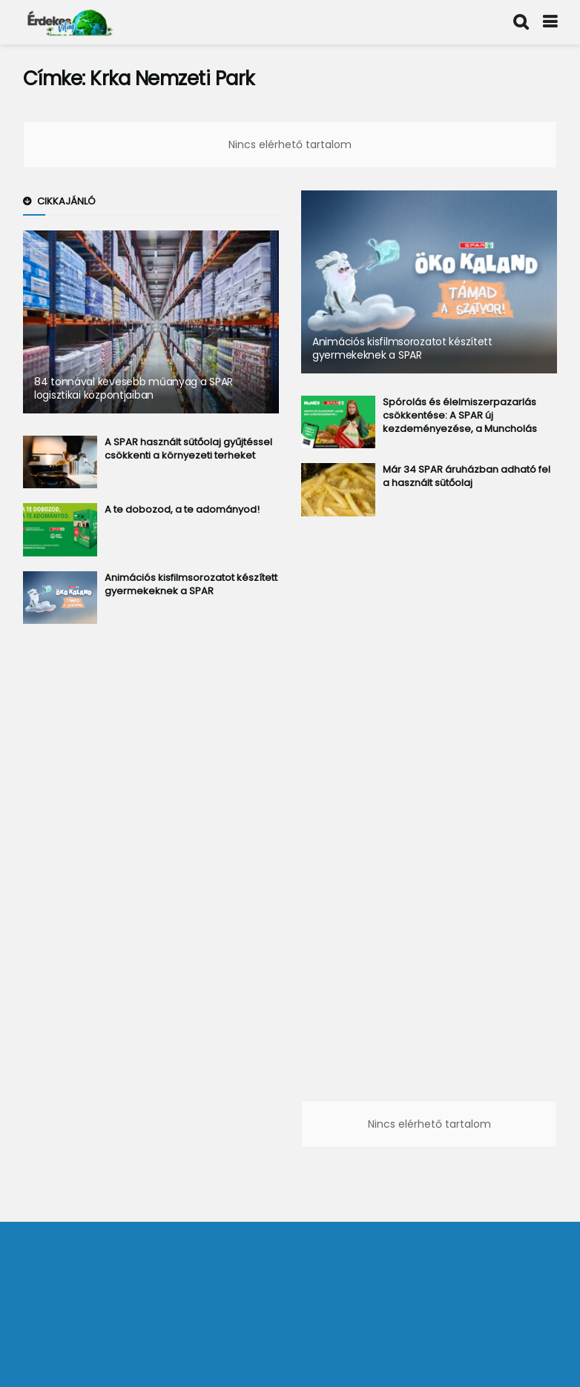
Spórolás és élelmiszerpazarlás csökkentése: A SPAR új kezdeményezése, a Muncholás (460, 415)
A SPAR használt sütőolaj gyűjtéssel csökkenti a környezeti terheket (188, 448)
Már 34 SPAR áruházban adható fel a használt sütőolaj (466, 476)
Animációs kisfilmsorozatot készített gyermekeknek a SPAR (191, 584)
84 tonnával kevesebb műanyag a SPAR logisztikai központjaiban (133, 388)
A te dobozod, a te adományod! (182, 509)
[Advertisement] (151, 875)
